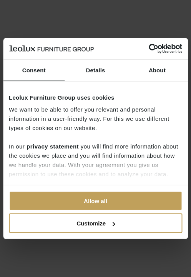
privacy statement (53, 146)
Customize (95, 223)
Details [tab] (95, 70)
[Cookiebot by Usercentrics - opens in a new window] (148, 49)
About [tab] (157, 70)
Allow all (95, 200)
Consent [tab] (34, 70)
